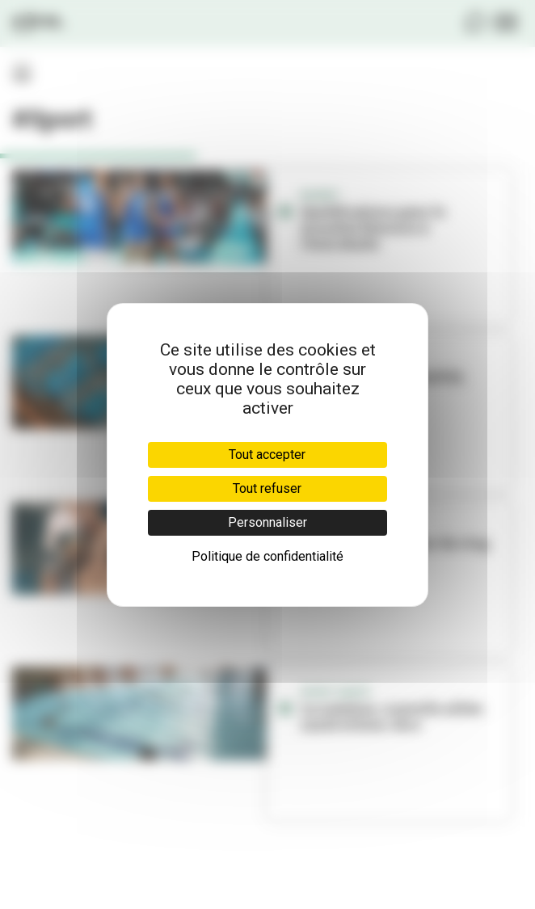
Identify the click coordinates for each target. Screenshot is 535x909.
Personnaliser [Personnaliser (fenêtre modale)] (267, 522)
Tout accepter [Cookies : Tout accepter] (267, 454)
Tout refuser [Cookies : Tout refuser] (267, 488)
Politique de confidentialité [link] (267, 556)
